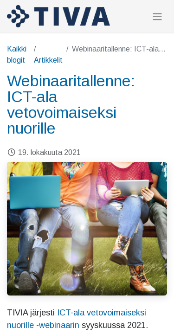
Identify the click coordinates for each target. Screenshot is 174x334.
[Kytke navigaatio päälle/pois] (157, 16)
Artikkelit (48, 60)
